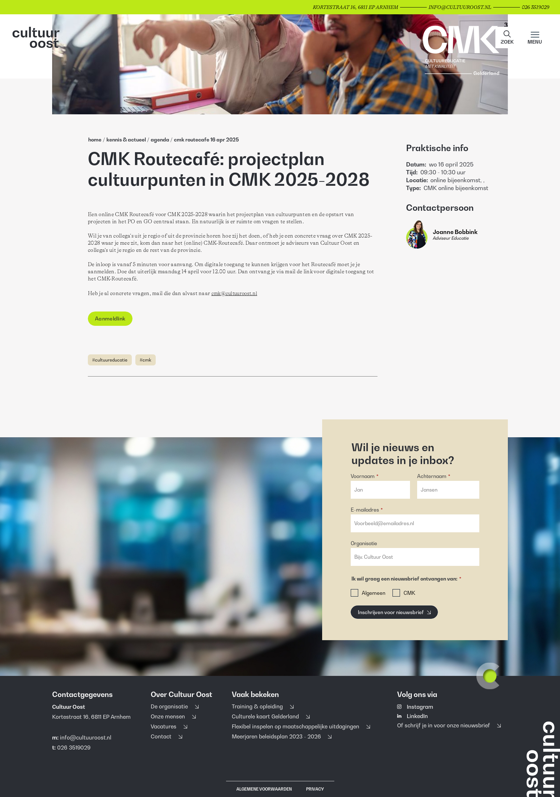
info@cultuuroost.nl (85, 737)
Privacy (315, 789)
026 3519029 (73, 747)
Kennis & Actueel (126, 139)
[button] (507, 37)
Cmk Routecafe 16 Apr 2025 (206, 139)
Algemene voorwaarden (264, 789)
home (94, 139)
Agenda (160, 139)
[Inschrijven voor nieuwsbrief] (394, 612)
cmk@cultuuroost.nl (234, 293)
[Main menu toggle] (535, 37)
